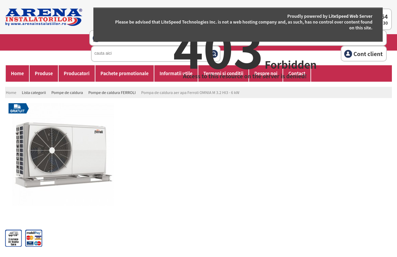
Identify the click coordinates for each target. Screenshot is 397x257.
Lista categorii (34, 92)
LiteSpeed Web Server (350, 16)
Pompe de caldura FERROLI (112, 92)
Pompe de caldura (67, 92)
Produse (44, 73)
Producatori (77, 73)
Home (17, 73)
